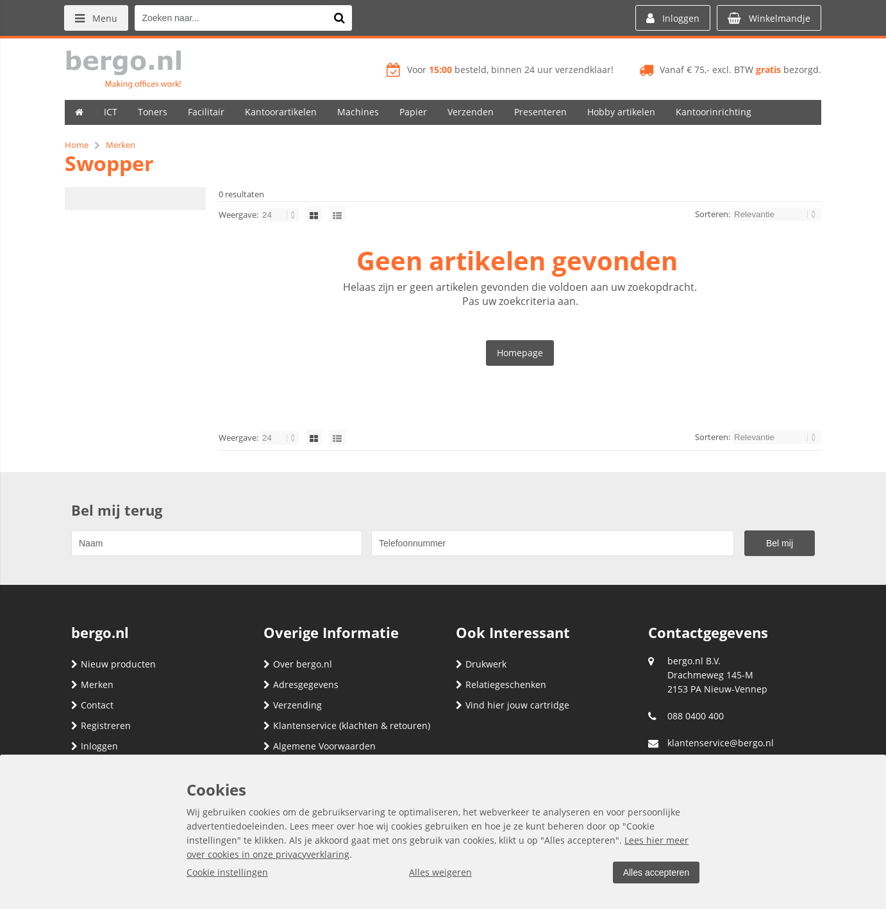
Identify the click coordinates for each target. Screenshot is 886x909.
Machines (358, 112)
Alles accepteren (655, 872)
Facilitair (206, 112)
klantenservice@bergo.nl (720, 743)
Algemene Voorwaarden (319, 746)
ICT (110, 112)
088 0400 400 (695, 716)
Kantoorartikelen (281, 112)
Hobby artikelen (621, 112)
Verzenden (470, 112)
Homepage (520, 353)
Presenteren (540, 112)
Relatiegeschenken (501, 684)
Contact (92, 705)
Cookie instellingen (227, 872)
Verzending (292, 705)
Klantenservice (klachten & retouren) (346, 725)
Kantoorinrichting (713, 112)
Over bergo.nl (297, 664)
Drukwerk (481, 664)
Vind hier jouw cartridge (512, 705)
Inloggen (94, 746)
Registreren (101, 725)
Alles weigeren (439, 872)
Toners (152, 112)
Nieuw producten (113, 664)
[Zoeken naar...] (340, 18)
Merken (92, 684)
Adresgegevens (301, 684)
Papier (413, 112)
